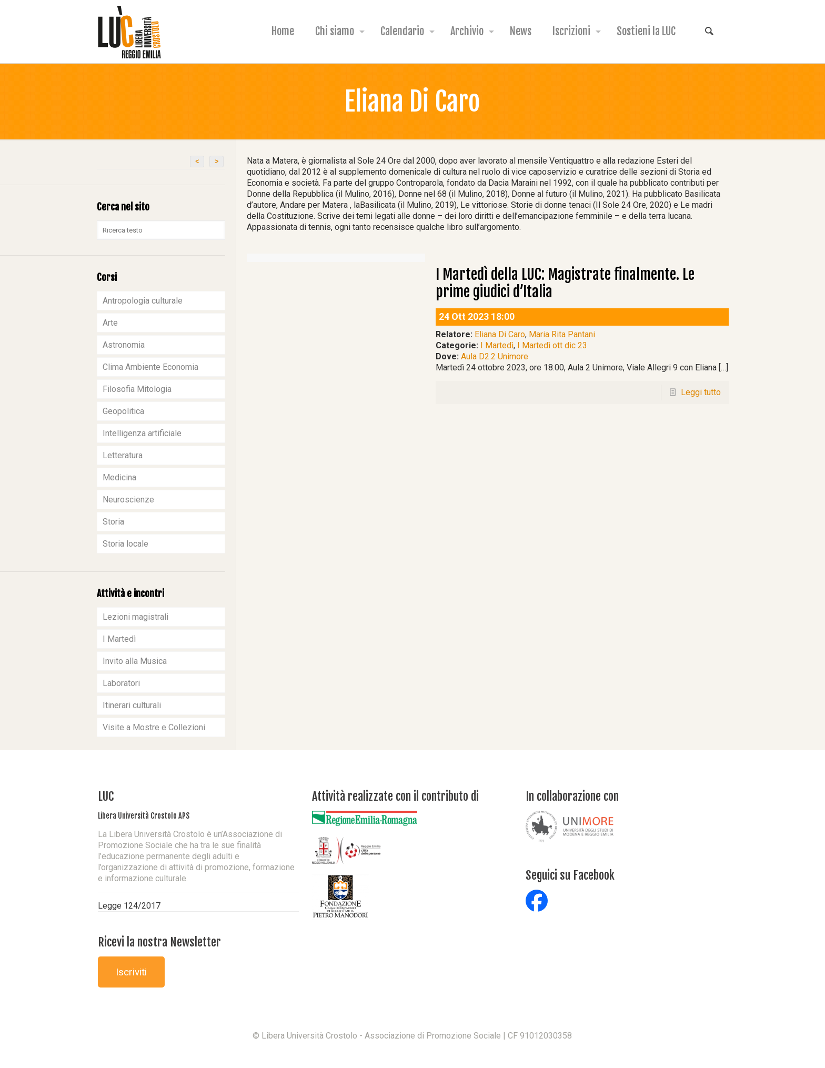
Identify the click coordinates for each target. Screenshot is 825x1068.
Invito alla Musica (135, 661)
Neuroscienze (128, 500)
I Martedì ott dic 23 (552, 345)
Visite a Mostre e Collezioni (154, 727)
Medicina (119, 477)
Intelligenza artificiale (142, 433)
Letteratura (123, 455)
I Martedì (497, 345)
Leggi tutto (701, 392)
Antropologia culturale (143, 301)
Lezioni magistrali (135, 617)
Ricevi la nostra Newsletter (159, 942)
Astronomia (124, 345)
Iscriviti (131, 972)
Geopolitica (123, 411)
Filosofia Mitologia (137, 389)
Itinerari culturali (132, 705)
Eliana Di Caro (500, 334)
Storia (113, 522)
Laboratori (121, 683)
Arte (110, 323)
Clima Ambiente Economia (150, 367)
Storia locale (125, 544)
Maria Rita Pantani (562, 334)
